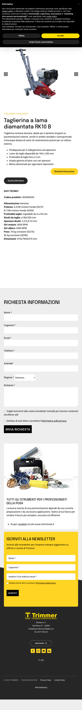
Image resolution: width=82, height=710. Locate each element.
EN (42, 660)
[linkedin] (49, 651)
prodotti (23, 524)
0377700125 (42, 632)
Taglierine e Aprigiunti (16, 114)
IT (39, 660)
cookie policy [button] (51, 16)
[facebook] (33, 651)
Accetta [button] (60, 36)
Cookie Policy (59, 680)
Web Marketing (41, 687)
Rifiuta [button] (21, 36)
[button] (79, 4)
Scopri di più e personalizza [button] (41, 42)
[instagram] (38, 651)
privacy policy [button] (7, 11)
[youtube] (44, 651)
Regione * (20, 377)
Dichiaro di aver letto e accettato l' (31, 583)
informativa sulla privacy (54, 420)
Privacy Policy (45, 680)
